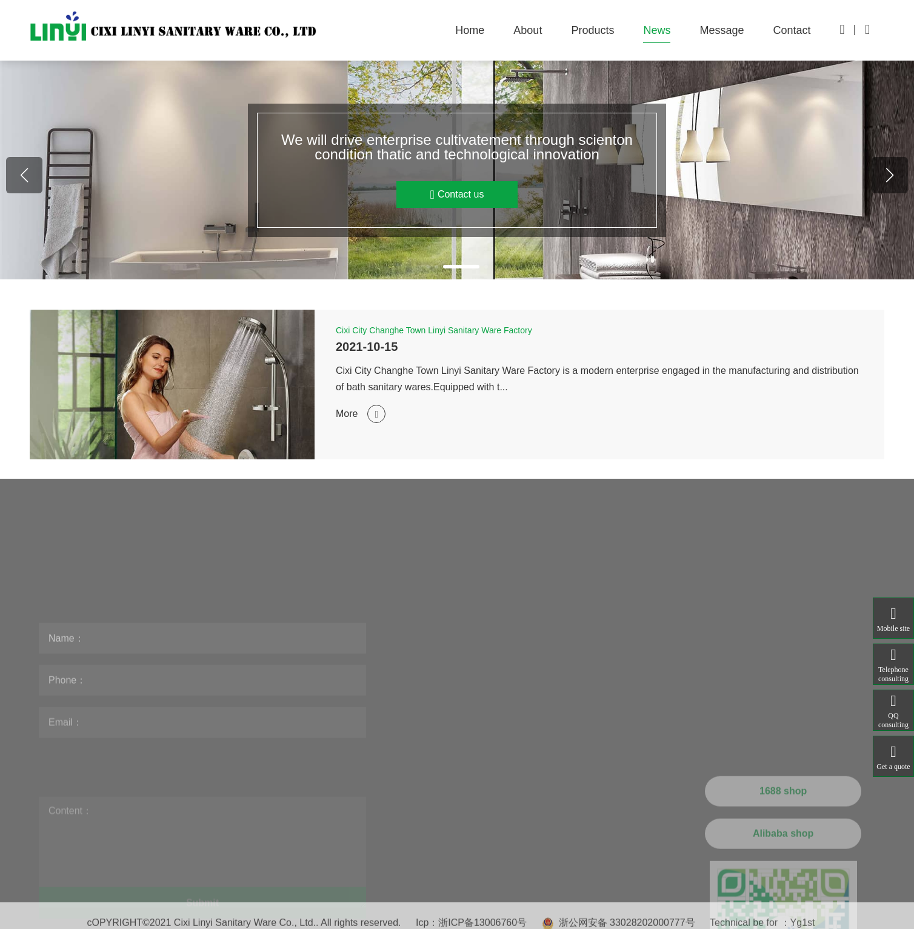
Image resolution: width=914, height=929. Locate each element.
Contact (792, 30)
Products (592, 30)
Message (721, 30)
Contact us (485, 194)
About (527, 30)
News (656, 30)
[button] (428, 266)
